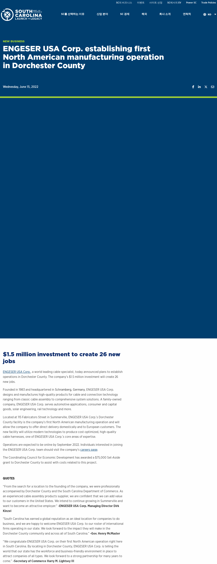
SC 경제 (124, 13)
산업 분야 (102, 13)
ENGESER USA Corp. (16, 372)
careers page (88, 450)
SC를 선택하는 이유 (72, 13)
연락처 (187, 13)
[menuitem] (72, 14)
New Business (14, 41)
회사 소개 (165, 13)
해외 (144, 13)
